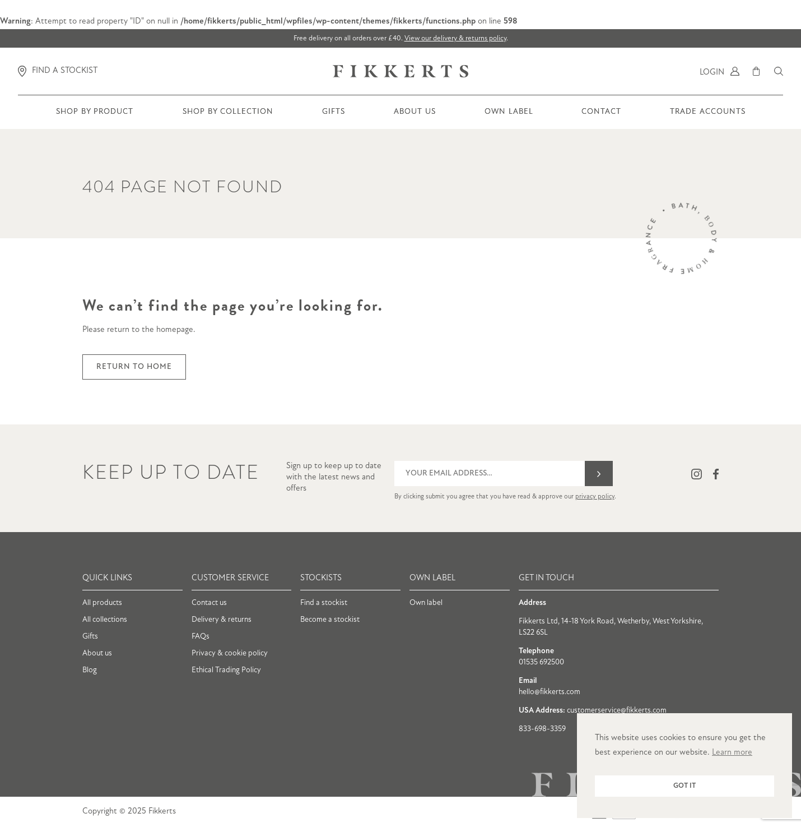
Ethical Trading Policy (226, 670)
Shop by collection (227, 118)
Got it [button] (684, 786)
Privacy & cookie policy (230, 653)
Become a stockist (330, 620)
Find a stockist (323, 603)
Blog (89, 670)
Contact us (209, 603)
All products (102, 603)
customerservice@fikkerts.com (617, 710)
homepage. (175, 330)
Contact (601, 118)
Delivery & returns (222, 620)
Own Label (508, 118)
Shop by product (94, 118)
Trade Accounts (707, 118)
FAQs (200, 636)
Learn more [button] (732, 753)
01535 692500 (541, 662)
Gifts (333, 118)
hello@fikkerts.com (549, 692)
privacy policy (594, 496)
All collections (104, 620)
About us (414, 118)
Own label (426, 603)
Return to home (134, 367)
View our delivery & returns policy (455, 38)
